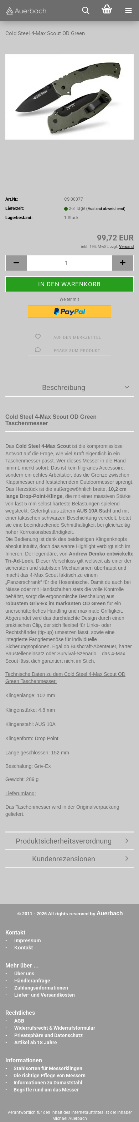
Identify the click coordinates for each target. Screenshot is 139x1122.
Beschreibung (63, 387)
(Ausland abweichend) (105, 208)
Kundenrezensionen (63, 859)
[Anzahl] (69, 263)
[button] (16, 263)
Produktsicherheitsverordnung (64, 841)
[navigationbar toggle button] (128, 10)
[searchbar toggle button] (85, 10)
